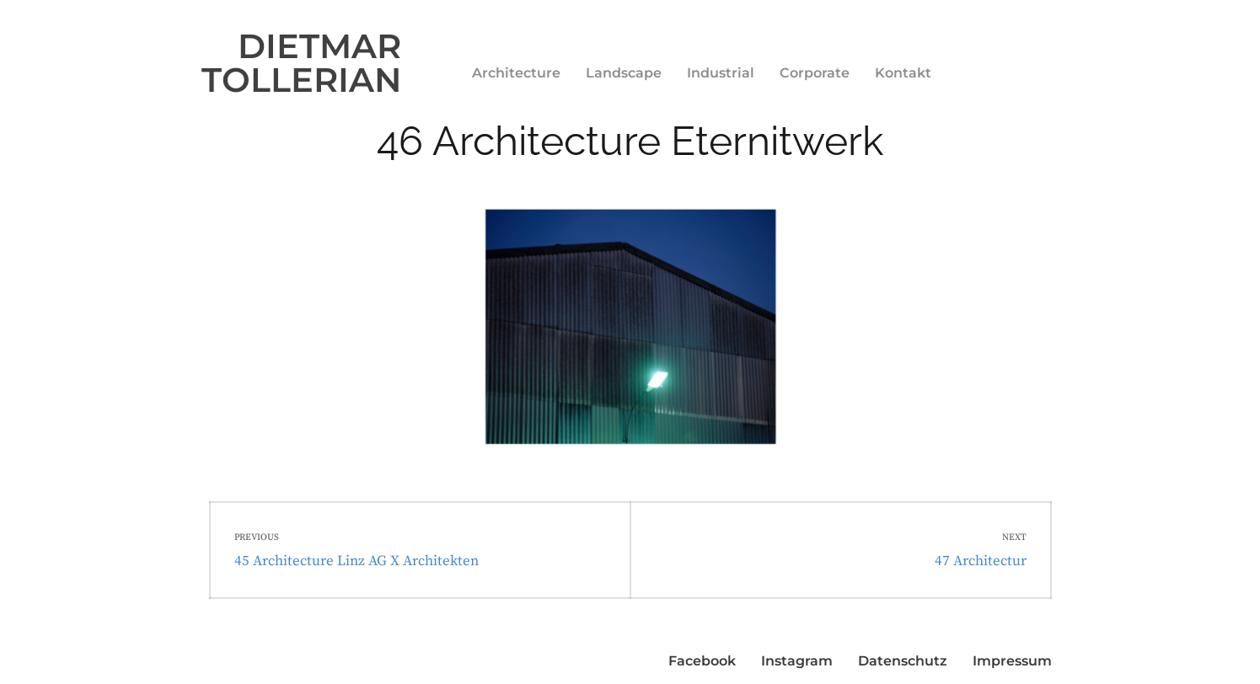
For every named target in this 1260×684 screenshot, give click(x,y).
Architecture (516, 73)
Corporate (815, 73)
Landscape (624, 73)
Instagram (797, 661)
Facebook (702, 661)
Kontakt (903, 73)
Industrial (720, 73)
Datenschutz (902, 661)
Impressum (1012, 661)
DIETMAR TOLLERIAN (301, 62)
